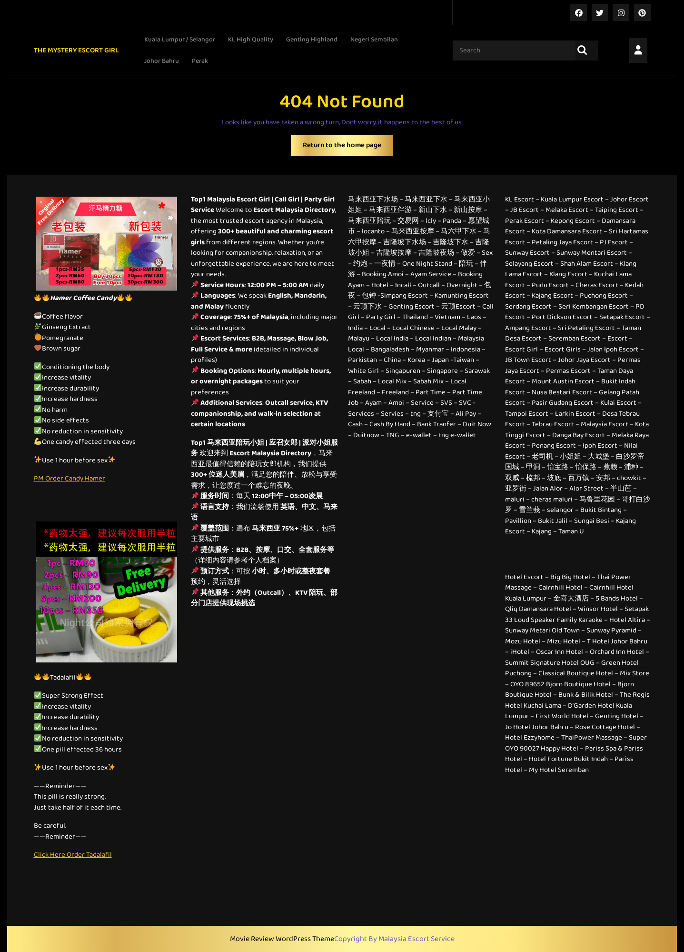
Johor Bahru (161, 60)
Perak (200, 60)
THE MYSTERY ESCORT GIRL (76, 50)
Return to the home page (348, 147)
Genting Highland (311, 39)
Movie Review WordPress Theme (282, 938)
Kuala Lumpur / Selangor (179, 39)
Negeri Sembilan (374, 39)
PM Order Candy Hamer (69, 478)
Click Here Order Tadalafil (73, 854)
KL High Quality (250, 39)
